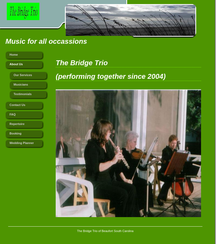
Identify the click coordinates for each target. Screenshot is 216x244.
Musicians (21, 84)
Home (14, 54)
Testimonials (23, 94)
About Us (16, 64)
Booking (15, 133)
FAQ (13, 114)
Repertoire (17, 124)
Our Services (23, 75)
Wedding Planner (22, 143)
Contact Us (17, 105)
